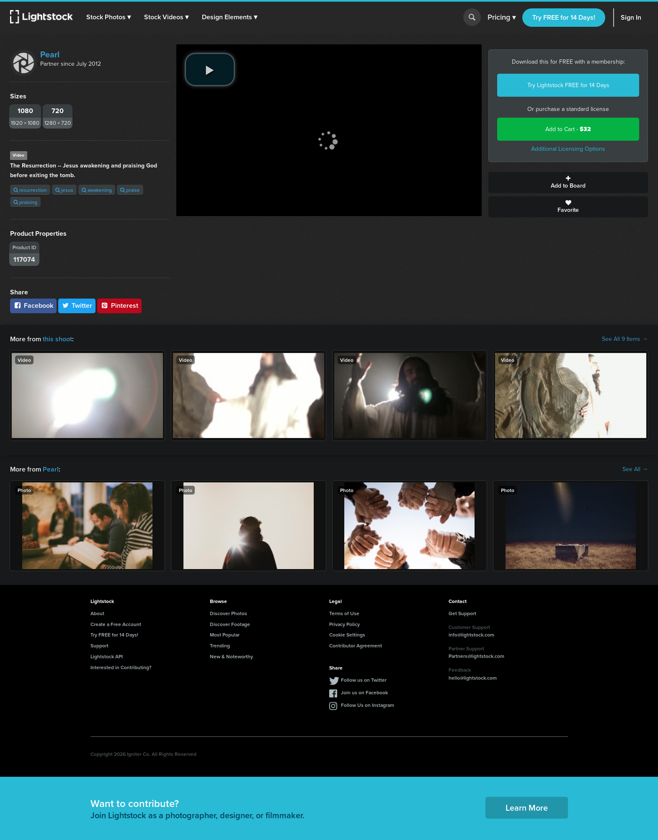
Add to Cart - (568, 129)
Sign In (631, 17)
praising (25, 202)
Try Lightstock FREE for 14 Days (568, 85)
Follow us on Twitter (364, 679)
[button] (108, 17)
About (97, 613)
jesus (64, 189)
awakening (97, 189)
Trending (220, 645)
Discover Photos (228, 613)
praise (130, 189)
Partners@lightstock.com (476, 656)
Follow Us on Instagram (367, 705)
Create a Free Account (115, 624)
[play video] (210, 69)
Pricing (502, 17)
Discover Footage (230, 624)
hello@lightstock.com (473, 677)
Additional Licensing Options (568, 148)
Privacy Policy (344, 624)
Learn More (527, 807)
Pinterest (119, 305)
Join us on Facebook (364, 692)
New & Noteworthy (231, 656)
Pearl (49, 54)
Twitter (77, 305)
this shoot (57, 339)
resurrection (30, 189)
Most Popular (225, 634)
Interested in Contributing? (121, 667)
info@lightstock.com (471, 634)
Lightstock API (106, 656)
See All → (635, 469)
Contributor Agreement (355, 645)
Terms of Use (344, 613)
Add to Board (568, 182)
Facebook (33, 305)
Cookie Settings (347, 634)
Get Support (462, 613)
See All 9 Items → (625, 339)
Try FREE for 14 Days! (563, 17)
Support (99, 645)
